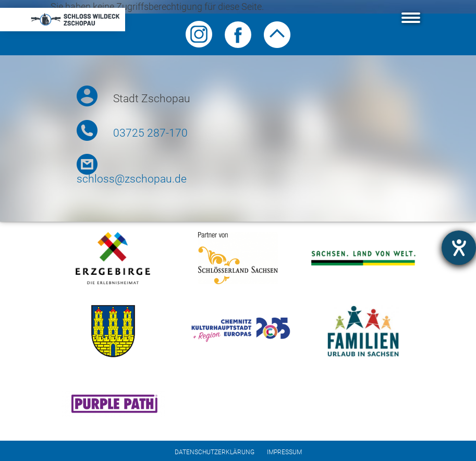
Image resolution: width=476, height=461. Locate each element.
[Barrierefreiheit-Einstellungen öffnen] (459, 248)
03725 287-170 (150, 133)
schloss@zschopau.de (132, 179)
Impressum (284, 452)
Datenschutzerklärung (214, 452)
